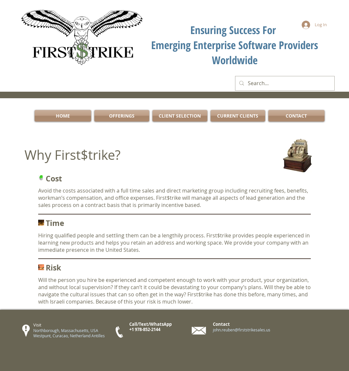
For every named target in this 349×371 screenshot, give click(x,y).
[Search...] (284, 83)
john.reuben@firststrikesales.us (241, 329)
